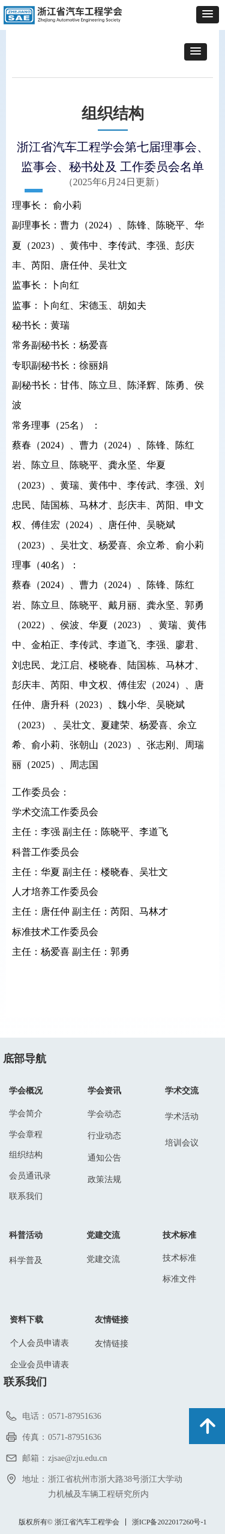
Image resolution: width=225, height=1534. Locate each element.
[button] (207, 14)
